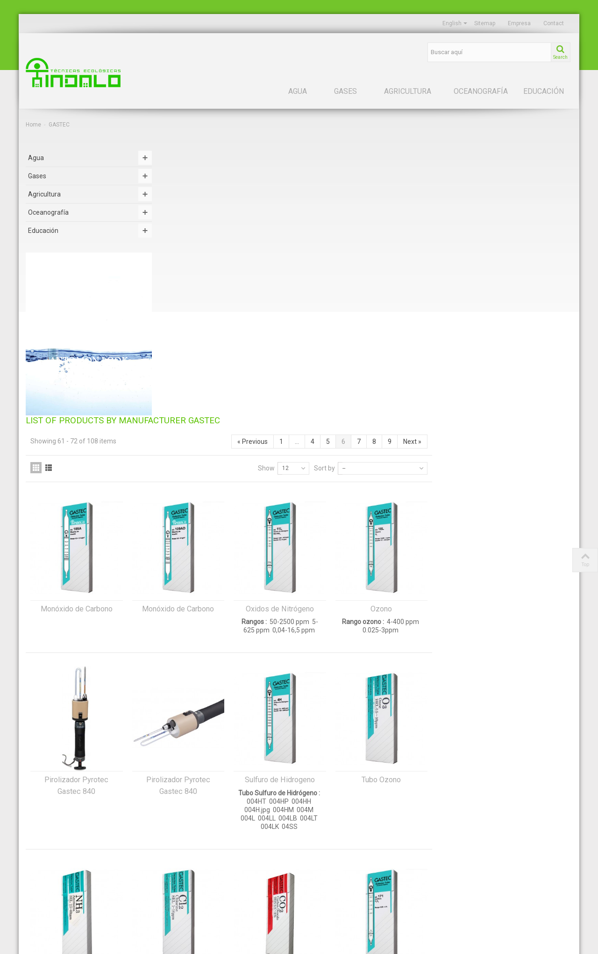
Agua (297, 91)
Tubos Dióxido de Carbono (420, 709)
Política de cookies (330, 883)
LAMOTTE (458, 867)
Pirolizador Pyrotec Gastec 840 (217, 519)
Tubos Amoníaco (216, 709)
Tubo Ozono (521, 513)
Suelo (33, 867)
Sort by (464, 201)
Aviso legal (320, 852)
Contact (553, 23)
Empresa (519, 23)
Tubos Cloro (318, 709)
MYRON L (458, 883)
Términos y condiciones (337, 898)
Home (33, 124)
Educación (543, 91)
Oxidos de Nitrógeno (420, 342)
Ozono (521, 342)
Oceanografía (481, 91)
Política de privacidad (333, 867)
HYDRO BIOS (462, 852)
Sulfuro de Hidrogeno (420, 513)
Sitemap (484, 23)
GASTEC (456, 837)
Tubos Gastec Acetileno (521, 709)
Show (406, 201)
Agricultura (407, 91)
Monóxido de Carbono (217, 342)
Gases (345, 91)
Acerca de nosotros (331, 837)
